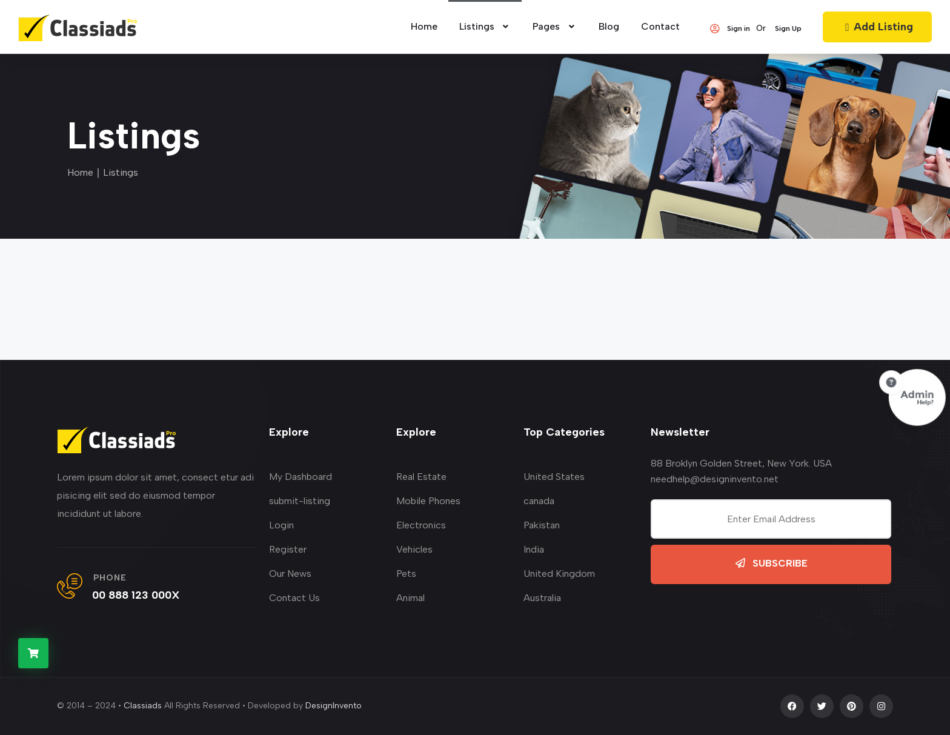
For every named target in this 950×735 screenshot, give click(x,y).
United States (554, 476)
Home (80, 172)
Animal (410, 598)
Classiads (143, 705)
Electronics (421, 525)
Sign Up (788, 28)
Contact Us (294, 598)
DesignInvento (333, 705)
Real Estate (421, 476)
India (533, 549)
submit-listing (299, 501)
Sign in (729, 28)
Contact (660, 26)
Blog (609, 26)
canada (538, 501)
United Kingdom (559, 573)
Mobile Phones (428, 501)
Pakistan (541, 525)
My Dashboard (300, 476)
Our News (290, 573)
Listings (485, 26)
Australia (542, 598)
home (424, 26)
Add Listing (877, 26)
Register (288, 549)
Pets (406, 573)
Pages (555, 26)
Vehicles (414, 549)
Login (281, 525)
